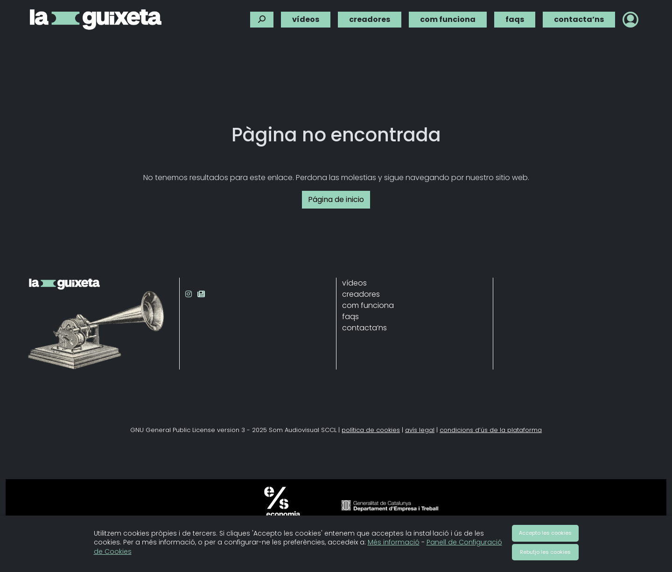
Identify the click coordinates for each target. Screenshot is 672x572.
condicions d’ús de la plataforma (491, 430)
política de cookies (371, 430)
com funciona (448, 19)
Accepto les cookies (545, 533)
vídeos (305, 19)
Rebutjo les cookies (545, 552)
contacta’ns (579, 19)
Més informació (394, 542)
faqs (514, 19)
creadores (369, 19)
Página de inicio (336, 199)
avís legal (419, 430)
